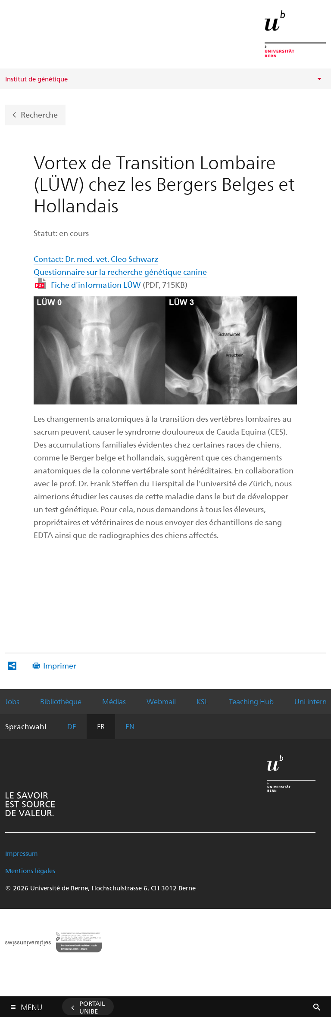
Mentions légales (30, 870)
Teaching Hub (251, 701)
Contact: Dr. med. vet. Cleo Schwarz (96, 258)
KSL (202, 701)
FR (101, 726)
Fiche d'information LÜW (119, 284)
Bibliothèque (60, 701)
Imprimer (59, 665)
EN (129, 726)
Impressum (21, 853)
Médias (114, 701)
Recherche (39, 114)
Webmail (161, 701)
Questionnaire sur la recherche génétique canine (120, 271)
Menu (31, 1005)
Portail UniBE (92, 1007)
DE (71, 726)
